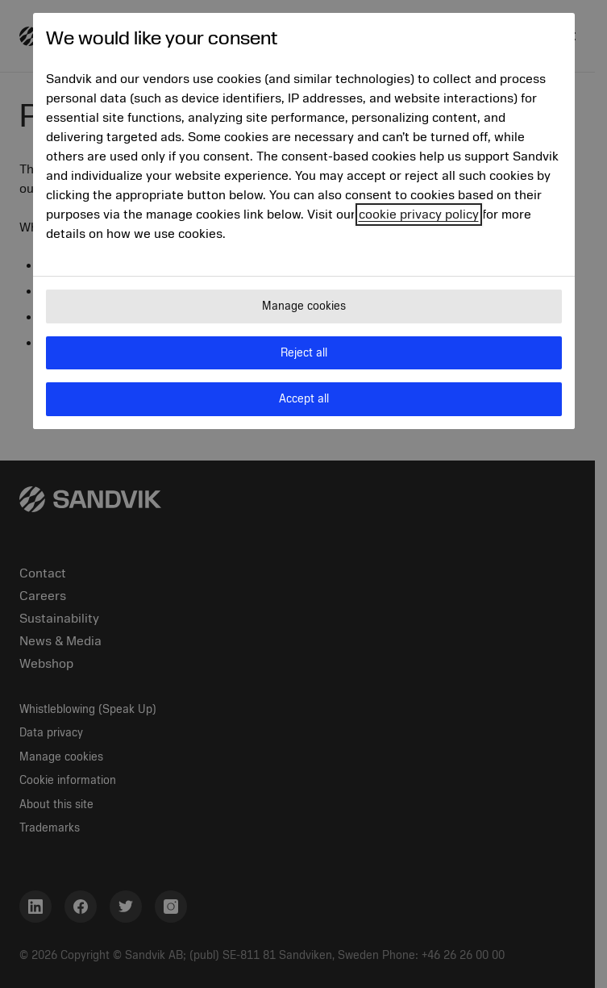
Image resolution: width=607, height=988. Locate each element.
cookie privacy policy (419, 214)
